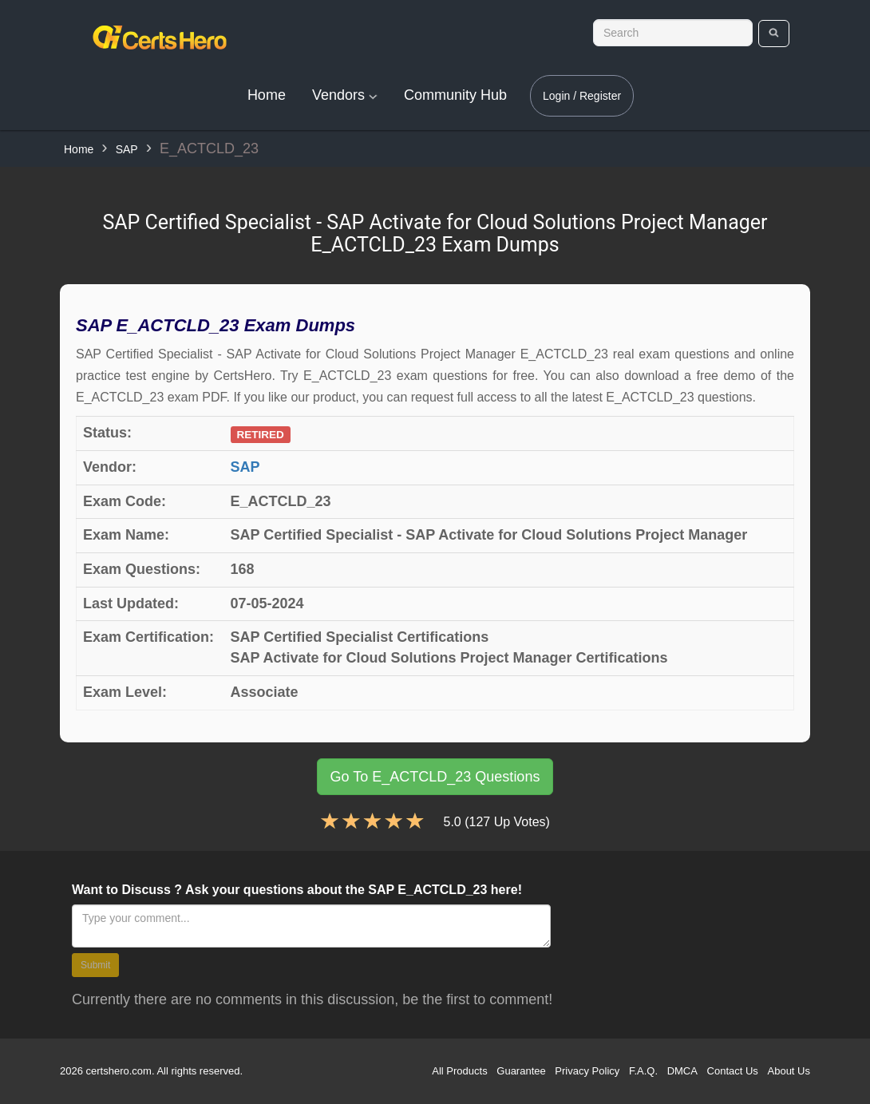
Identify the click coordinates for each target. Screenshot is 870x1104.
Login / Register (582, 95)
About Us (789, 1071)
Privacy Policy (587, 1071)
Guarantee (520, 1071)
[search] (773, 33)
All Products (459, 1071)
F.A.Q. (643, 1071)
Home (266, 95)
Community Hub (455, 95)
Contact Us (732, 1071)
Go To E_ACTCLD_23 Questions (435, 777)
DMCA (682, 1071)
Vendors (345, 95)
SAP (127, 149)
